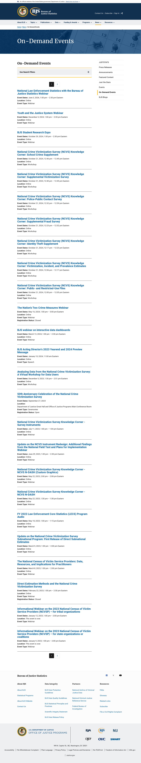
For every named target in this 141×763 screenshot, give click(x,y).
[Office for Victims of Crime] (101, 740)
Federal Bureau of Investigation (79, 707)
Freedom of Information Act (116, 750)
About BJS (21, 690)
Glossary (103, 695)
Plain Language (47, 750)
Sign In (116, 13)
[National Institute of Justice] (115, 732)
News (24, 27)
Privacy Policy (60, 750)
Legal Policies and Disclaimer (79, 750)
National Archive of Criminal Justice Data (83, 691)
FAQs (102, 690)
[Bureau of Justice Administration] (88, 732)
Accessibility (9, 750)
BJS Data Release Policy (54, 717)
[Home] (43, 11)
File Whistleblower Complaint (28, 750)
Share (124, 15)
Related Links (105, 701)
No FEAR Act (98, 750)
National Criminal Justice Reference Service (82, 699)
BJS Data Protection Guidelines (53, 691)
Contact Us (99, 13)
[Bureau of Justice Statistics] (101, 734)
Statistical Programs (25, 695)
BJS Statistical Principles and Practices (56, 704)
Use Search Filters (27, 72)
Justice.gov (70, 755)
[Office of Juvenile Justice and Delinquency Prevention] (88, 741)
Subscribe (108, 13)
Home (19, 27)
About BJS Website (24, 701)
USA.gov (132, 750)
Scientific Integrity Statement (56, 712)
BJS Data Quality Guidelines (56, 698)
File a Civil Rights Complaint (111, 712)
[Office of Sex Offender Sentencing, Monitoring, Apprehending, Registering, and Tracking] (115, 740)
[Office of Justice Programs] (22, 11)
